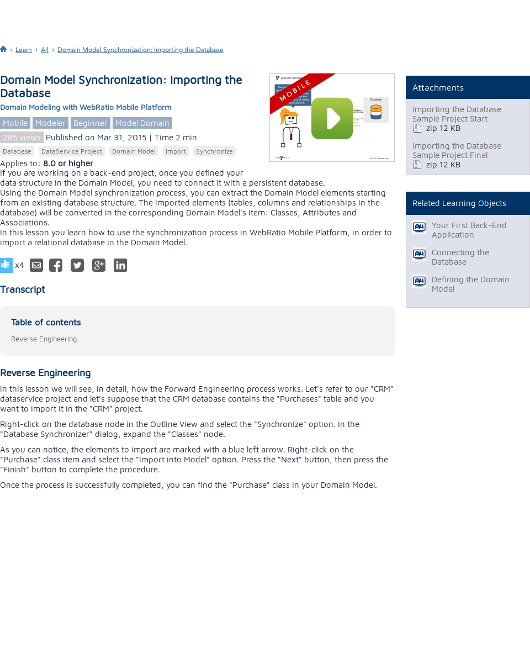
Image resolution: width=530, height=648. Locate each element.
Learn (23, 50)
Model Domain (142, 123)
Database (17, 151)
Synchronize (214, 151)
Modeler (50, 123)
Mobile (15, 123)
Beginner (90, 123)
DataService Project (71, 151)
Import (176, 151)
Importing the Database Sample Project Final (456, 150)
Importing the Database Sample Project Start (456, 113)
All (45, 50)
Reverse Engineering (44, 338)
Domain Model (134, 151)
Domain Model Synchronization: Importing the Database (140, 50)
